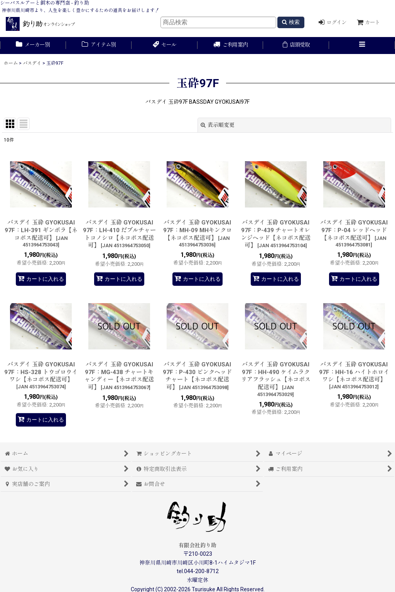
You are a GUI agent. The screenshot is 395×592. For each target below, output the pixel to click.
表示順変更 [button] (218, 125)
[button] (362, 45)
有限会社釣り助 (197, 545)
